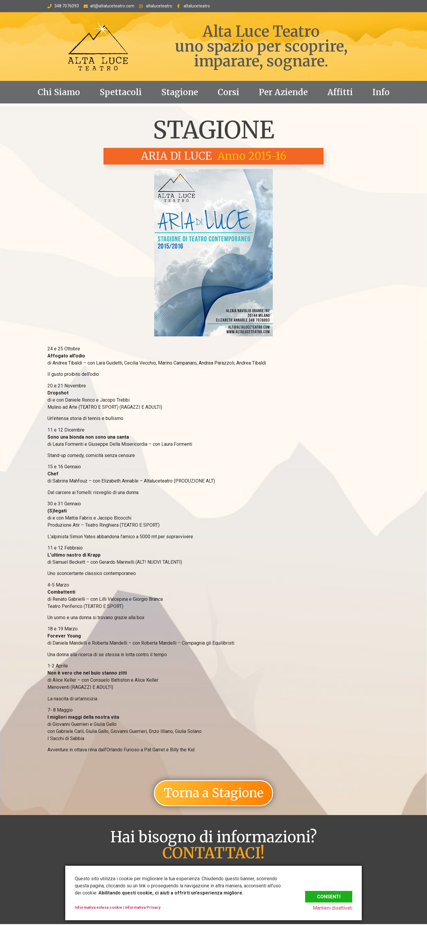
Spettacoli (121, 92)
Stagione (179, 92)
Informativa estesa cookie (98, 907)
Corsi (228, 92)
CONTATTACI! (213, 854)
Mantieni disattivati (332, 908)
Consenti (328, 895)
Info (381, 92)
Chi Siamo (59, 92)
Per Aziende (283, 92)
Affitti (340, 92)
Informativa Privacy (142, 907)
